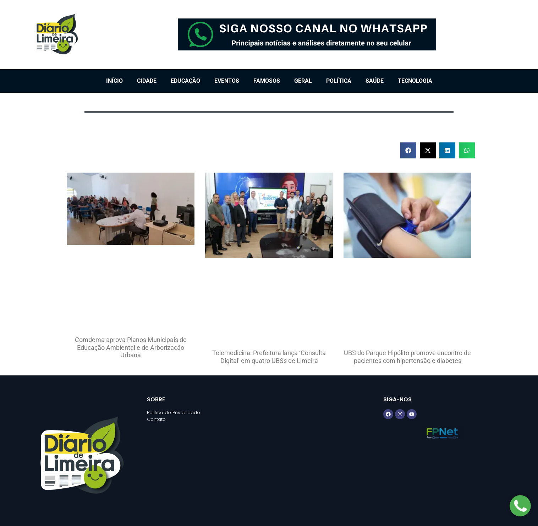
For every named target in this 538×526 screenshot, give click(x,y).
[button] (408, 150)
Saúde (375, 80)
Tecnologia (415, 80)
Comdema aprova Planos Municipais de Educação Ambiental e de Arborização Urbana (131, 347)
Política (338, 80)
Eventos (226, 80)
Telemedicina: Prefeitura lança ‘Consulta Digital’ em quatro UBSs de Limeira (269, 356)
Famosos (266, 80)
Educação (185, 80)
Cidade (147, 80)
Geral (303, 80)
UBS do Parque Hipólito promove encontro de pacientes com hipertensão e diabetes (407, 356)
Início (114, 80)
